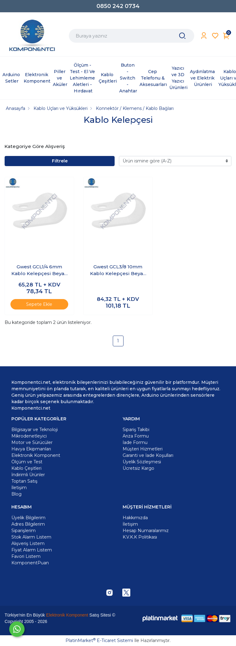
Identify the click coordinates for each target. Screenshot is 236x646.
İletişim (130, 524)
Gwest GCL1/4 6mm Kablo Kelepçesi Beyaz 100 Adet (39, 270)
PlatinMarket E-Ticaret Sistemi (99, 640)
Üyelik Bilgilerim (28, 517)
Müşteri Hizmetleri (143, 449)
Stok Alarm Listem (31, 537)
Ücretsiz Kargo (138, 468)
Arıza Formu (136, 436)
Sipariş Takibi (136, 429)
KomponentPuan (30, 563)
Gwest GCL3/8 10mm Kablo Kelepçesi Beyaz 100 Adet (118, 270)
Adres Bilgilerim (28, 524)
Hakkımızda (135, 517)
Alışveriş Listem (28, 543)
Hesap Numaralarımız (146, 530)
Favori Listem (26, 556)
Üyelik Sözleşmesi (142, 462)
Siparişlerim (23, 530)
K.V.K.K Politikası (140, 537)
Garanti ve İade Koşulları (148, 455)
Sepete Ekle (39, 304)
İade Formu (135, 442)
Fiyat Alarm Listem (31, 550)
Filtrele (60, 161)
